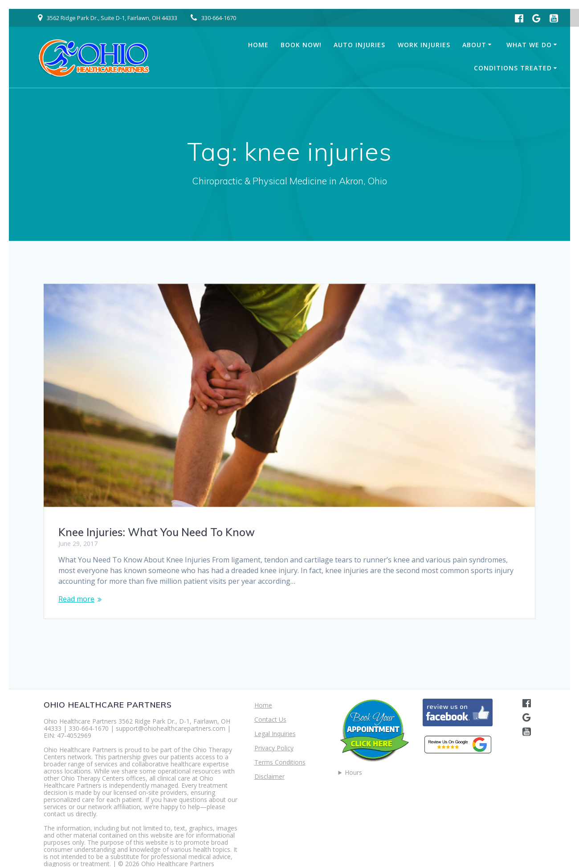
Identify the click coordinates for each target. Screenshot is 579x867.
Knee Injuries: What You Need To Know (156, 532)
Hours (353, 772)
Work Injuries (424, 45)
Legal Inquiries (275, 733)
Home (258, 45)
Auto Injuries (359, 45)
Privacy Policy (274, 748)
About (474, 45)
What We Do (529, 45)
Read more (76, 599)
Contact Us (270, 719)
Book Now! (301, 45)
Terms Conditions (280, 762)
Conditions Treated (513, 68)
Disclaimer (269, 776)
